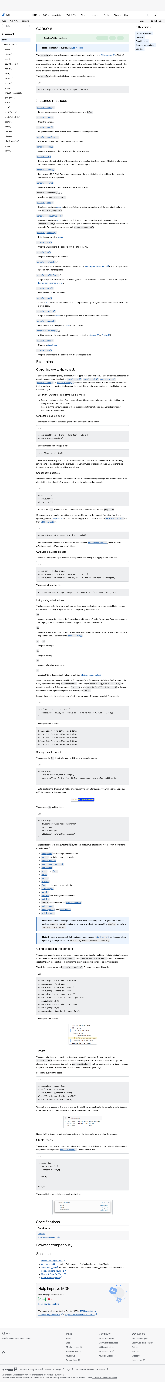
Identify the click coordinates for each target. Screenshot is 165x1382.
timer (47, 302)
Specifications (142, 41)
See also (140, 49)
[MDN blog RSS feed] (20, 1352)
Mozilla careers (73, 1347)
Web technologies (140, 1338)
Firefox (104, 335)
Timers (40, 1051)
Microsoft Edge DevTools (52, 1274)
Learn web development (142, 1343)
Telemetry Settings (53, 1369)
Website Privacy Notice (30, 1369)
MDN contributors (88, 1311)
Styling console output (91, 675)
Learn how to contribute (48, 1304)
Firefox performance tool (96, 266)
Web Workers (77, 48)
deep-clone (57, 518)
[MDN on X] (12, 1352)
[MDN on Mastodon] (16, 1352)
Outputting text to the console (55, 369)
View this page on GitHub (49, 1314)
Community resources (108, 1343)
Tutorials (136, 1351)
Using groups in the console (54, 949)
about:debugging (48, 1267)
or (40, 641)
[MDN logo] (7, 1333)
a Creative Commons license (104, 1377)
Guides (135, 1347)
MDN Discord (105, 1351)
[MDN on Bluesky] (7, 1352)
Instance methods (144, 33)
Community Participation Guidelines (90, 1369)
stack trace (52, 345)
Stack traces (44, 1140)
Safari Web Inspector (50, 1277)
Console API (8, 34)
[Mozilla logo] (9, 1369)
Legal (68, 1369)
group (58, 207)
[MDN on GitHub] (3, 1352)
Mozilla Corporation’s (15, 1375)
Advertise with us (73, 1351)
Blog (126, 15)
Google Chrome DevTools (52, 1271)
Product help (72, 1360)
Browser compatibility (145, 45)
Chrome (92, 335)
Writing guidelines (106, 1347)
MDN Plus (70, 1356)
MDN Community (106, 1338)
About (68, 1338)
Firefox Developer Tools (52, 1260)
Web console (106, 55)
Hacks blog (137, 1360)
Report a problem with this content (80, 1314)
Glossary (136, 1356)
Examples (140, 37)
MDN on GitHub (106, 1356)
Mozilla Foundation (55, 1375)
